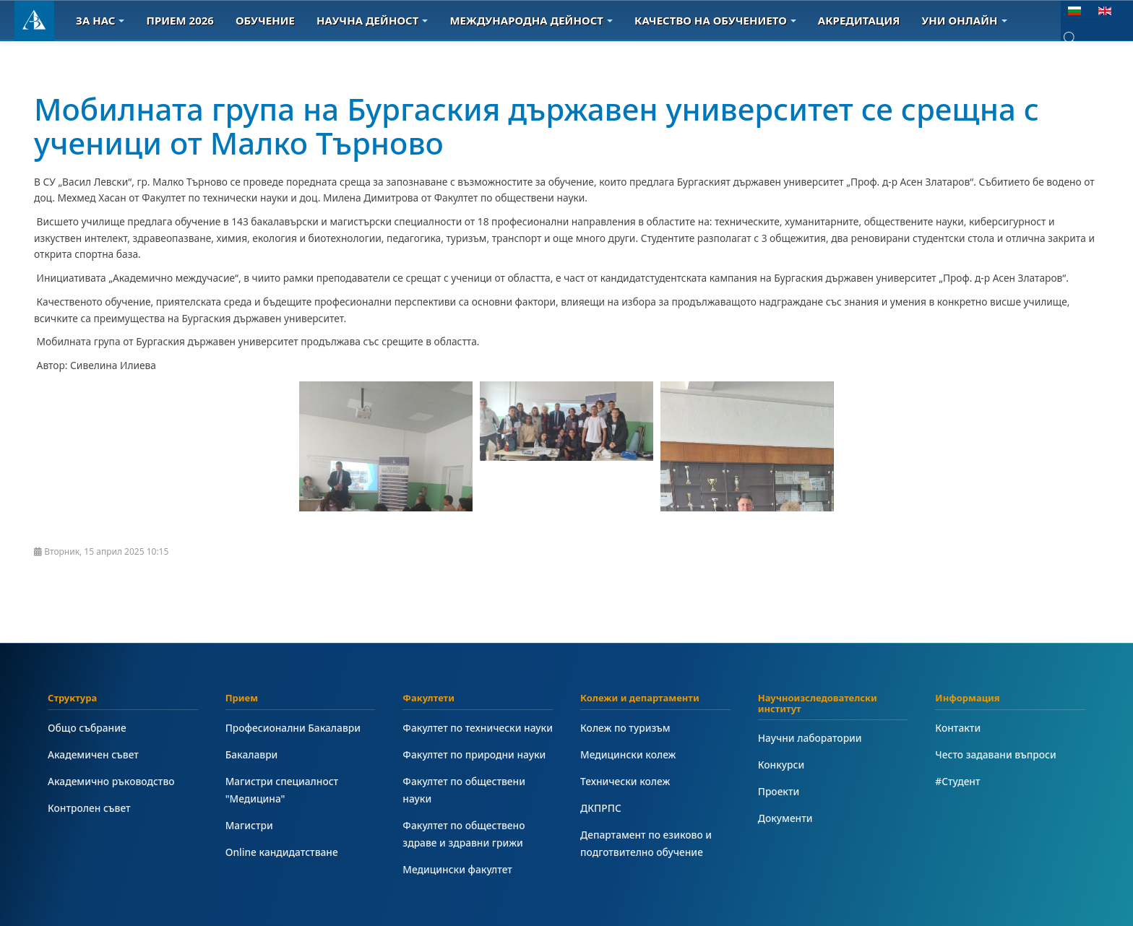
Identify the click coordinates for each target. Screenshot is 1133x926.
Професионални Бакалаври (293, 728)
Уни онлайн (964, 20)
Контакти (958, 728)
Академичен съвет (93, 754)
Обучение (265, 20)
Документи (785, 818)
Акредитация (859, 20)
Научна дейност (372, 20)
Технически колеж (625, 781)
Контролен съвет (89, 808)
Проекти (779, 791)
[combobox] (1080, 39)
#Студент (957, 781)
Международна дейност (531, 20)
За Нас (100, 20)
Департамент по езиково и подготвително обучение (646, 843)
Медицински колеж (628, 754)
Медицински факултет (457, 869)
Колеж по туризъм (625, 728)
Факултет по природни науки (474, 754)
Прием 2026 (179, 20)
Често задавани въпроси (995, 754)
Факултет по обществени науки (463, 789)
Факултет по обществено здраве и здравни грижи (463, 833)
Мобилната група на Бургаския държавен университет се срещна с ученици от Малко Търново (536, 125)
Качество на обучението (715, 20)
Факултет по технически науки (477, 728)
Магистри (249, 825)
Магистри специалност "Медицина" (281, 789)
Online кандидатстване (281, 852)
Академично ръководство (111, 781)
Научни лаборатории (810, 738)
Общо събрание (87, 728)
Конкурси (781, 764)
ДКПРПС (600, 808)
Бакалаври (251, 754)
